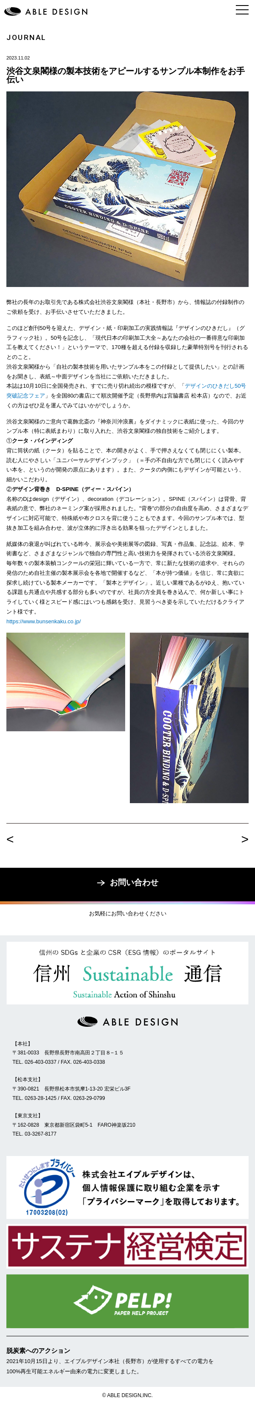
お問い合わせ (127, 882)
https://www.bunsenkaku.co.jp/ (43, 621)
